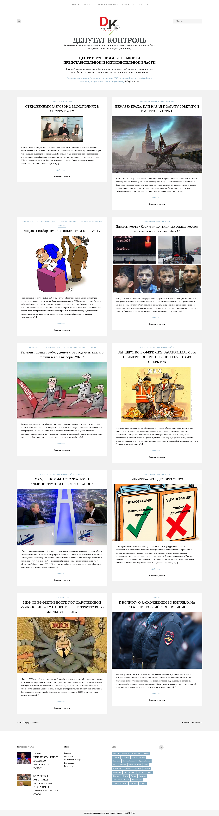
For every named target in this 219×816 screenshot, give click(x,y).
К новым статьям (192, 722)
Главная (75, 4)
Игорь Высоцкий (135, 765)
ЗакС (115, 765)
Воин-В (146, 753)
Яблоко (142, 784)
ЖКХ (70, 101)
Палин (125, 776)
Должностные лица (108, 4)
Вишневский (136, 753)
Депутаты (88, 4)
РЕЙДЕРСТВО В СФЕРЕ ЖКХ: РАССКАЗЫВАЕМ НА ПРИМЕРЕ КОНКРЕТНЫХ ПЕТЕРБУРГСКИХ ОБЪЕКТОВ (157, 357)
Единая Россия (79, 347)
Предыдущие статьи (28, 722)
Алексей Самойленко (120, 753)
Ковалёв (127, 768)
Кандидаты (128, 4)
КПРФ (146, 765)
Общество (169, 101)
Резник (133, 776)
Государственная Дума (40, 221)
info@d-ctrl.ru (132, 81)
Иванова (123, 765)
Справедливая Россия (121, 780)
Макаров (147, 768)
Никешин (141, 772)
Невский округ (129, 772)
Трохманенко (137, 780)
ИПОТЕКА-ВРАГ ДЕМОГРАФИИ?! (157, 479)
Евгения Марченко (129, 761)
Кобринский (117, 768)
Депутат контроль (109, 40)
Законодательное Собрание (90, 221)
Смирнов (142, 776)
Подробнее (62, 170)
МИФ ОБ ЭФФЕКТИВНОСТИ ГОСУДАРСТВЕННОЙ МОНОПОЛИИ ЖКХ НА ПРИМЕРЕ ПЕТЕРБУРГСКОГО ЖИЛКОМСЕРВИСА (62, 607)
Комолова (137, 768)
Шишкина (133, 784)
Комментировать (62, 176)
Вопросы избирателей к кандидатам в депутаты (62, 230)
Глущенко (125, 757)
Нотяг (150, 772)
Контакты (143, 4)
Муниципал (117, 772)
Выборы (143, 101)
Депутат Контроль (59, 101)
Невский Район (167, 347)
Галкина (116, 757)
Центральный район (120, 784)
